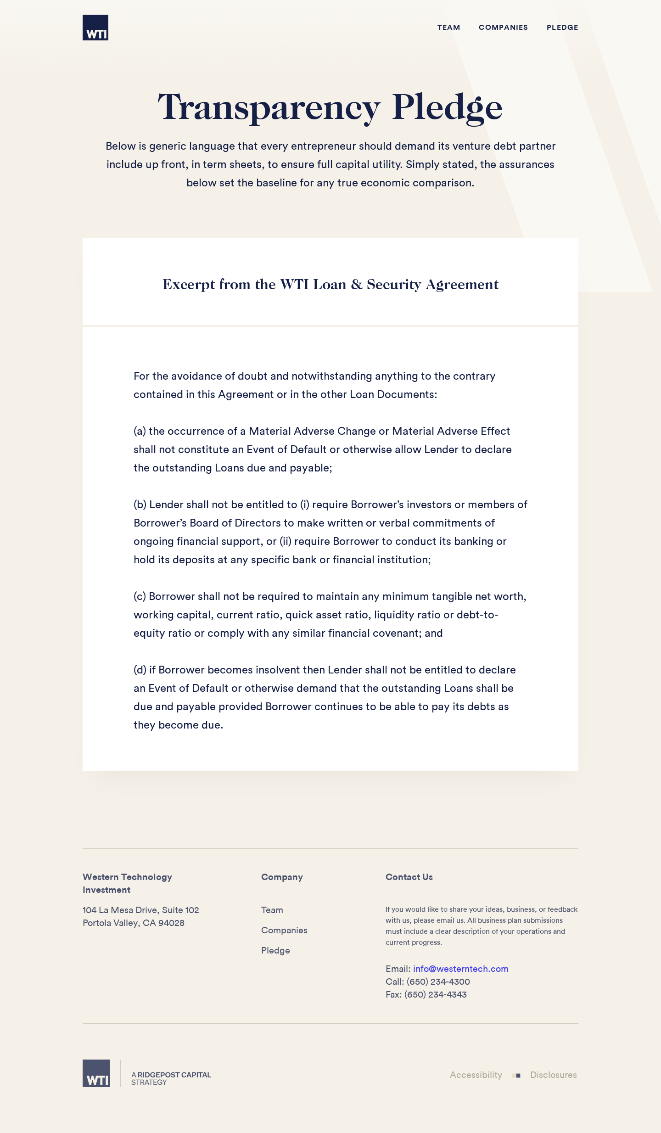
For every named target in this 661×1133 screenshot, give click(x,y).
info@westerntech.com (461, 969)
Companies (503, 27)
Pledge (562, 27)
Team (448, 27)
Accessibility (476, 1074)
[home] (95, 27)
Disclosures (553, 1074)
